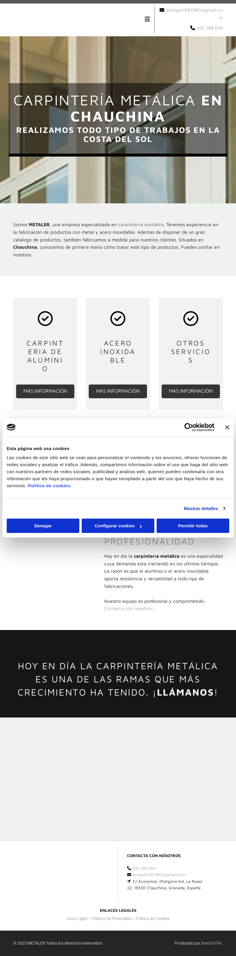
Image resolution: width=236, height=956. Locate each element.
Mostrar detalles (201, 508)
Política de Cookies (153, 918)
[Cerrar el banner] (227, 427)
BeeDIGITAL (212, 943)
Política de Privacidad (111, 918)
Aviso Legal (76, 918)
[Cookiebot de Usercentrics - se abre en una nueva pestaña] (188, 427)
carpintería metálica (141, 224)
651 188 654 (210, 27)
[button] (45, 391)
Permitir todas (193, 525)
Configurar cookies (118, 525)
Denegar (43, 525)
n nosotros (128, 608)
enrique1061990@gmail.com (159, 874)
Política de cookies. (49, 485)
